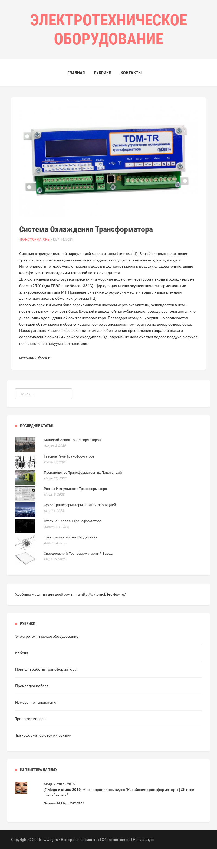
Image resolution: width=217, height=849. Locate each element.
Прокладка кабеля (32, 686)
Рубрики (102, 72)
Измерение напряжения (36, 702)
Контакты (131, 72)
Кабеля (21, 653)
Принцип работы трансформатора (46, 669)
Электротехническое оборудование (46, 636)
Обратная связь (116, 839)
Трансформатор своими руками (43, 735)
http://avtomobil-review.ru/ (103, 594)
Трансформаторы (34, 239)
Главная (76, 72)
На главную (143, 839)
